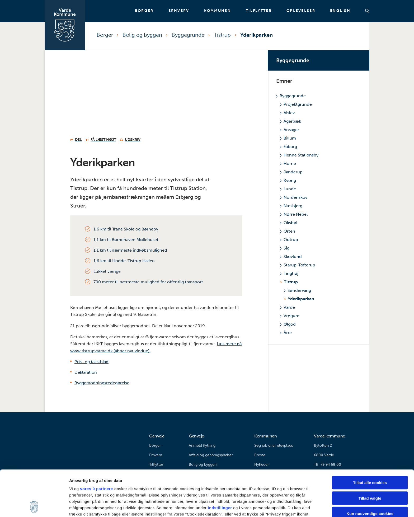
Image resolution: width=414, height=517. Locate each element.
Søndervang (297, 290)
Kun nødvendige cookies (369, 470)
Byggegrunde (188, 35)
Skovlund (291, 256)
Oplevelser (300, 11)
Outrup (289, 239)
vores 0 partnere (96, 446)
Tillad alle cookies (370, 439)
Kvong (288, 180)
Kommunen (217, 11)
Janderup (291, 171)
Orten (287, 231)
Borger (144, 11)
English (340, 11)
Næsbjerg (291, 205)
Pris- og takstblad (91, 361)
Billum (288, 138)
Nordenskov (293, 197)
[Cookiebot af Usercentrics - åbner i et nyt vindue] (34, 507)
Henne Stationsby (299, 155)
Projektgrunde (296, 104)
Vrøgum (289, 315)
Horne (288, 163)
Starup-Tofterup (297, 264)
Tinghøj (289, 273)
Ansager (289, 129)
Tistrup (222, 35)
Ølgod (288, 324)
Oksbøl (288, 222)
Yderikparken (256, 35)
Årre (286, 332)
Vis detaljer (274, 506)
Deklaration (85, 372)
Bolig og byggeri (142, 35)
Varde (287, 307)
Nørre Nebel (294, 214)
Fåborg (288, 146)
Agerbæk (290, 121)
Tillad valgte (370, 455)
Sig (284, 248)
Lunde (288, 188)
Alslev (287, 112)
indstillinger (220, 465)
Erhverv (178, 11)
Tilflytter (259, 11)
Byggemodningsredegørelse (101, 382)
